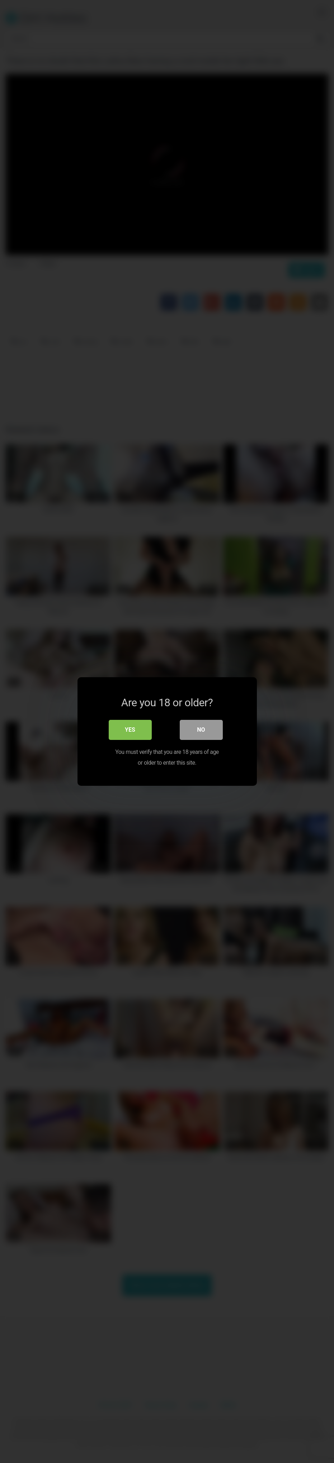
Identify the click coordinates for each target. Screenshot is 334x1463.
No (201, 729)
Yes (130, 729)
